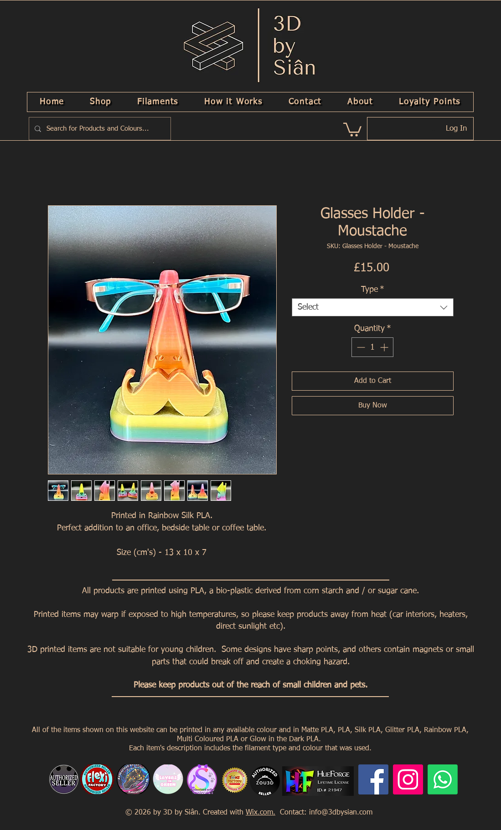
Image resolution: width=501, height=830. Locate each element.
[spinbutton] (372, 347)
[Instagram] (408, 779)
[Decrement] (360, 347)
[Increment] (385, 347)
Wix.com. (260, 812)
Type (372, 289)
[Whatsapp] (443, 779)
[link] (352, 129)
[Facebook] (373, 779)
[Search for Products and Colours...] (98, 128)
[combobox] (373, 307)
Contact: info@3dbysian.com (325, 812)
